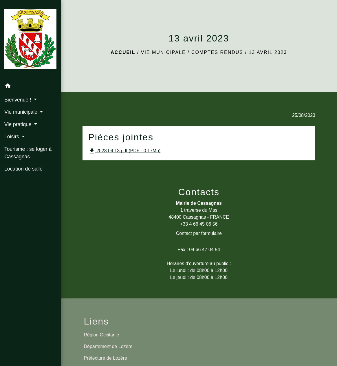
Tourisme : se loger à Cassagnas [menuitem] (28, 153)
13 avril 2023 (268, 52)
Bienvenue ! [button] (18, 100)
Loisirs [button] (12, 136)
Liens (96, 321)
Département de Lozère (108, 346)
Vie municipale (163, 52)
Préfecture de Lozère (105, 358)
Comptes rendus (217, 52)
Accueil (123, 52)
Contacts (198, 192)
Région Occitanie (101, 334)
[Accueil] (30, 40)
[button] (30, 87)
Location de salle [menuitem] (23, 169)
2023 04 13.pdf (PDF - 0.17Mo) (124, 151)
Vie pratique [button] (18, 124)
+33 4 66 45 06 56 (198, 224)
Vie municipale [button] (21, 112)
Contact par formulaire (199, 233)
